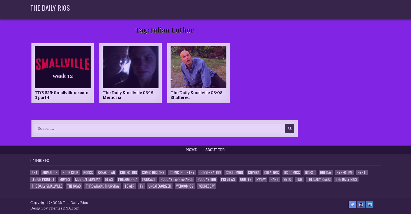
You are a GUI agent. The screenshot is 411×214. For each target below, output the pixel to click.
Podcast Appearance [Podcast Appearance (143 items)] (177, 179)
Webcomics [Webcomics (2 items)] (184, 186)
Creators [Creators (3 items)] (271, 172)
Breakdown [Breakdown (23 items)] (106, 172)
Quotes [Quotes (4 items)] (245, 179)
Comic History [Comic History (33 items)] (153, 172)
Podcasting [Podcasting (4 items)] (207, 179)
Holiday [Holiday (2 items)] (326, 172)
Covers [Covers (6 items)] (253, 172)
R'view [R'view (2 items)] (261, 179)
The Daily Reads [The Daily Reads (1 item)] (319, 179)
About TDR (215, 149)
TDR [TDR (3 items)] (299, 179)
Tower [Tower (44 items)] (129, 186)
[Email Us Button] (369, 204)
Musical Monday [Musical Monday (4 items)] (87, 179)
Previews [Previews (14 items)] (228, 179)
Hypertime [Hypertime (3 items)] (345, 172)
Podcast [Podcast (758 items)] (149, 179)
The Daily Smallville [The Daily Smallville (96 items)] (47, 186)
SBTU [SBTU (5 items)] (287, 179)
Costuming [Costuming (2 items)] (234, 172)
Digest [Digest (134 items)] (310, 172)
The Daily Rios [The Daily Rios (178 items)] (346, 179)
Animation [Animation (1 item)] (50, 172)
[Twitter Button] (352, 204)
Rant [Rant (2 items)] (274, 179)
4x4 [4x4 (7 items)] (34, 172)
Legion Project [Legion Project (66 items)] (43, 179)
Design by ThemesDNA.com (54, 208)
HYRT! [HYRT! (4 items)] (362, 172)
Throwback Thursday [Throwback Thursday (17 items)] (103, 186)
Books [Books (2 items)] (88, 172)
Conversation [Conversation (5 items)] (210, 172)
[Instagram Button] (361, 204)
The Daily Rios (50, 8)
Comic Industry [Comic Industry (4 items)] (182, 172)
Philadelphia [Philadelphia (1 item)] (127, 179)
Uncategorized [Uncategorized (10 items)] (159, 186)
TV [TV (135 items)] (141, 186)
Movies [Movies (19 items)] (64, 179)
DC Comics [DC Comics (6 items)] (292, 172)
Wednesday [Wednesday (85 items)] (206, 186)
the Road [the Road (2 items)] (74, 186)
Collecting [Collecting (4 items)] (128, 172)
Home (191, 149)
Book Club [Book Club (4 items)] (70, 172)
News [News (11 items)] (109, 179)
